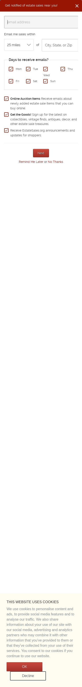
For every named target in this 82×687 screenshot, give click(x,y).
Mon (19, 69)
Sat (35, 81)
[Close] (77, 5)
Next (41, 153)
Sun (53, 81)
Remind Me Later (31, 162)
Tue (35, 69)
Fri (17, 81)
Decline (28, 676)
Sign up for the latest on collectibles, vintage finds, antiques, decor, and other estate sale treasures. (43, 119)
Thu (70, 69)
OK (24, 667)
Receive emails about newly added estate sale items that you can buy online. (41, 103)
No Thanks (55, 162)
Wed (46, 75)
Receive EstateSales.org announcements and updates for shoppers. (42, 133)
